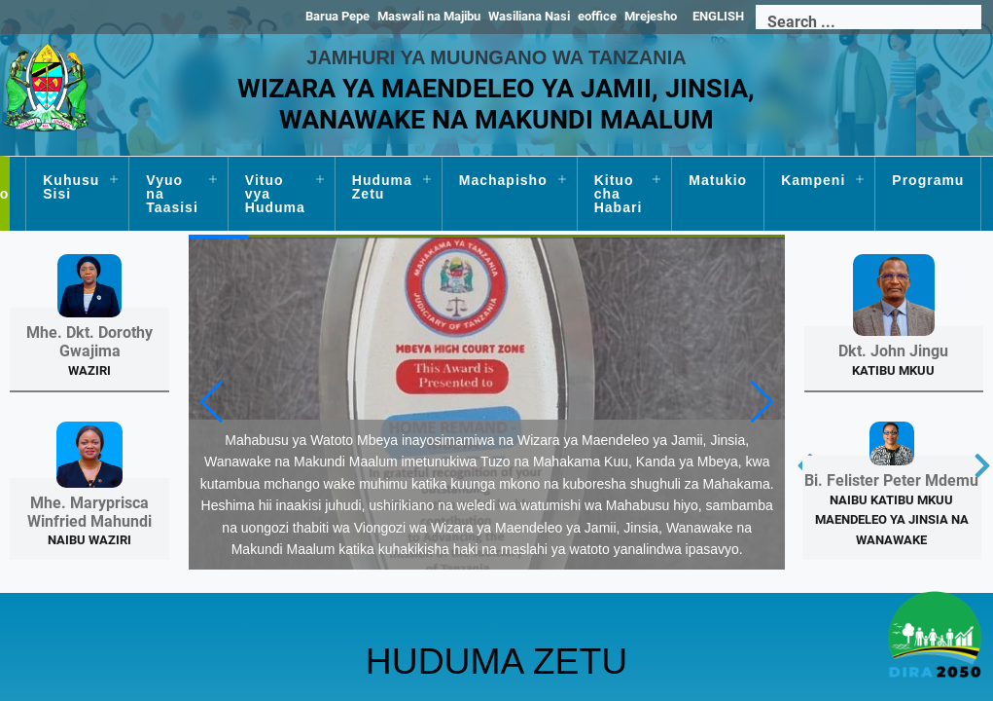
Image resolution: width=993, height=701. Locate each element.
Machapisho (503, 180)
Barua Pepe (337, 16)
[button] (762, 399)
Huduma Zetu (382, 187)
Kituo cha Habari (618, 193)
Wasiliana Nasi (529, 16)
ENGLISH (718, 16)
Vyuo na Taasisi (171, 193)
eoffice (597, 16)
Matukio (718, 180)
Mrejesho (650, 16)
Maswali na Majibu (428, 16)
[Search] (868, 22)
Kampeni (813, 180)
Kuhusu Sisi (71, 187)
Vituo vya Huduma (275, 193)
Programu (928, 180)
